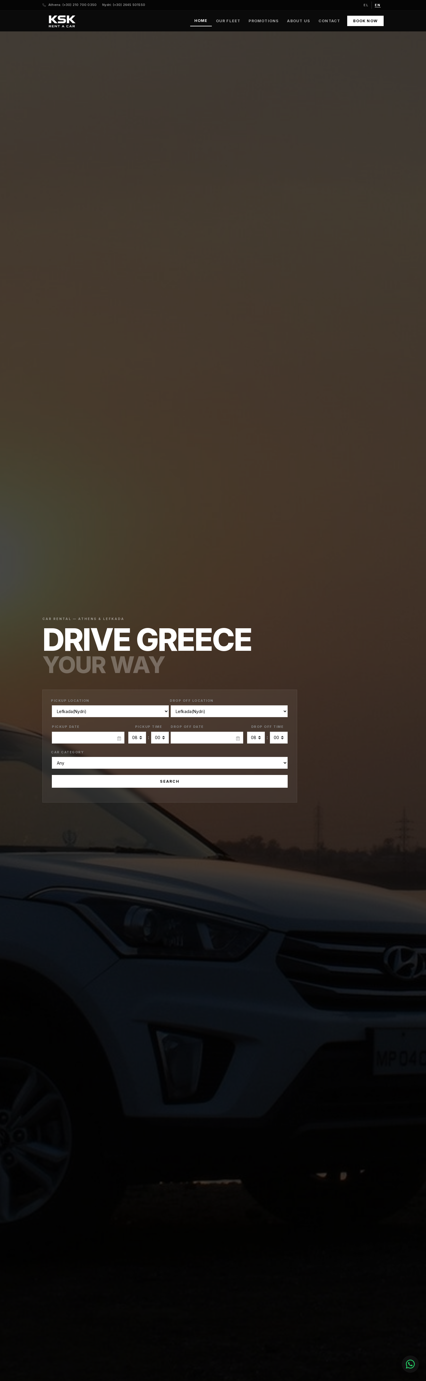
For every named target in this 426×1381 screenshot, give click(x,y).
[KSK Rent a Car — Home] (61, 21)
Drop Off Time (267, 727)
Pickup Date (66, 727)
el (366, 5)
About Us (298, 21)
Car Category (67, 752)
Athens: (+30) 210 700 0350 (72, 5)
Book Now (365, 21)
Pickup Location (70, 701)
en (378, 5)
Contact (329, 21)
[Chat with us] (393, 1364)
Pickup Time (148, 727)
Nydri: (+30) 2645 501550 (123, 5)
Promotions (264, 21)
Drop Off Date (187, 727)
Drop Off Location (192, 701)
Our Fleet (228, 21)
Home (201, 20)
